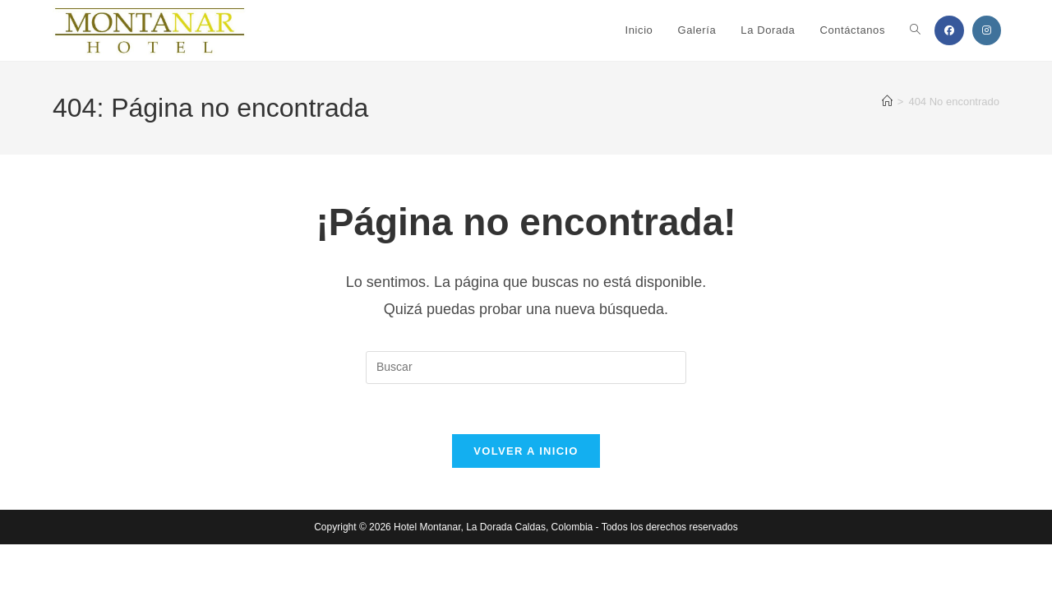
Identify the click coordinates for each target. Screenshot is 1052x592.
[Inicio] (887, 101)
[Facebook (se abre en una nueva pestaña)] (949, 30)
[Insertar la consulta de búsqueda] (526, 367)
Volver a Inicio (525, 451)
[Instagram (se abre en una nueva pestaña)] (986, 30)
